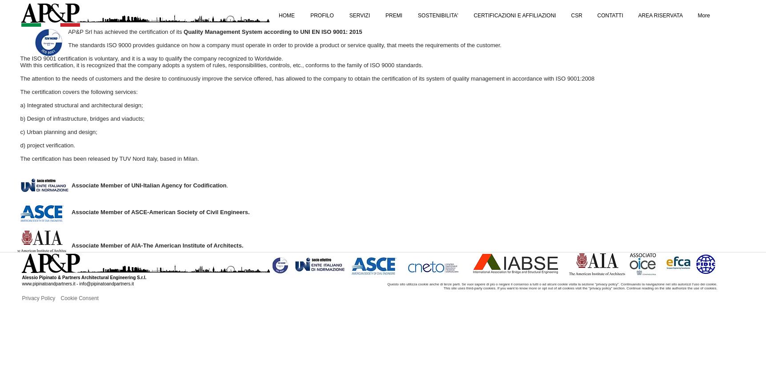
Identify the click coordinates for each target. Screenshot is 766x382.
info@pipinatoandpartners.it (106, 283)
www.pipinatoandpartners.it (49, 283)
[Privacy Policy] (51, 298)
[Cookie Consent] (90, 298)
